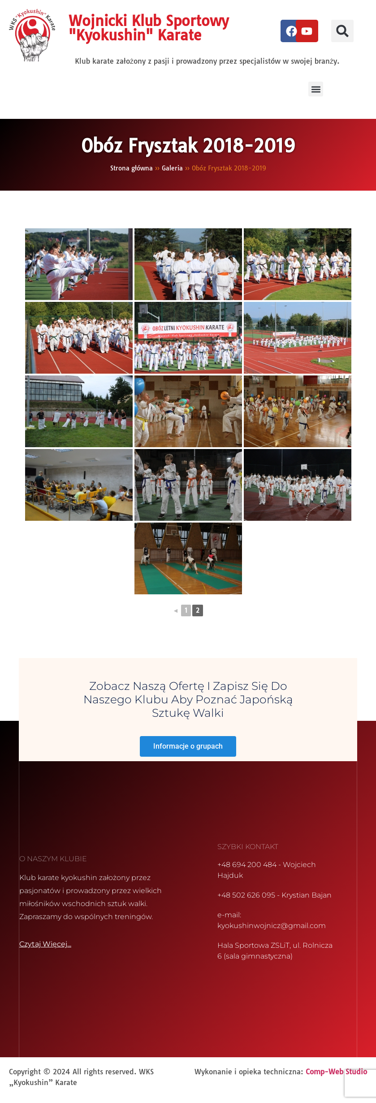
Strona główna (131, 168)
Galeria (172, 168)
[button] (342, 31)
